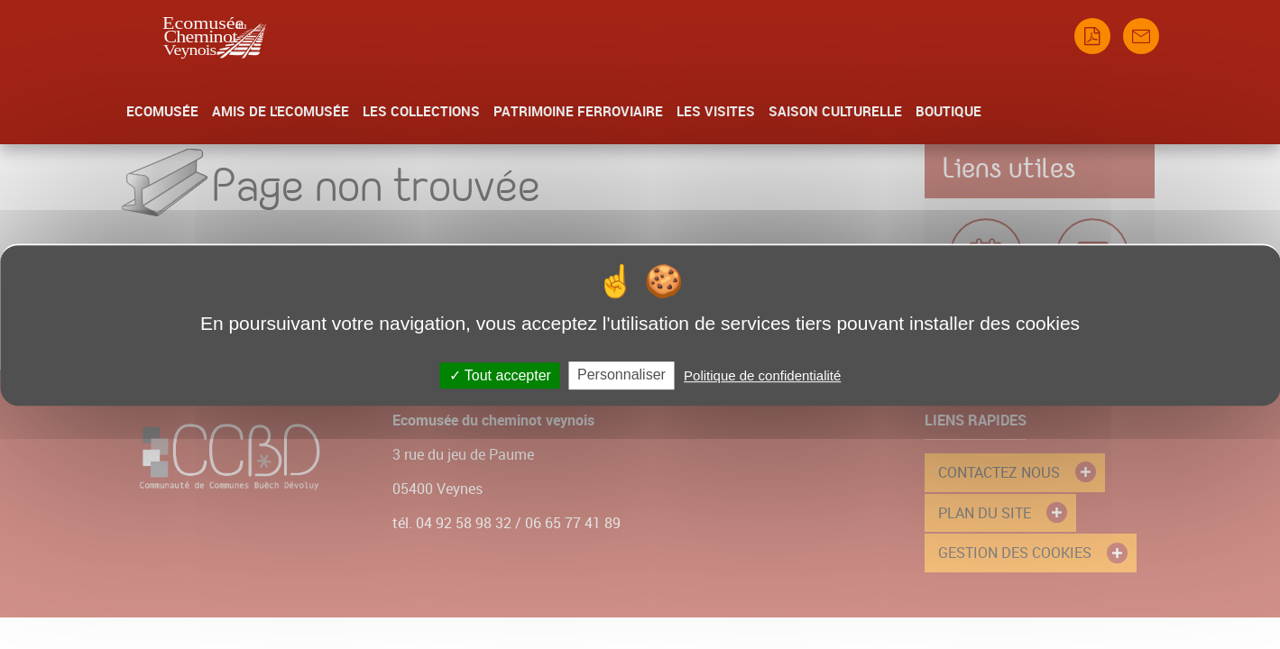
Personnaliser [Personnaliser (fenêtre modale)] (621, 374)
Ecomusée (162, 111)
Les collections (421, 111)
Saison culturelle (835, 111)
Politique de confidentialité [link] (762, 375)
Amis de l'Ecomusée (280, 111)
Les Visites (716, 111)
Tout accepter (500, 375)
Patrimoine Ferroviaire (578, 111)
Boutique (948, 111)
